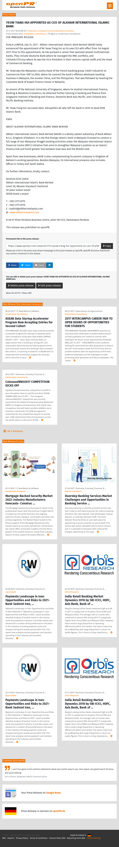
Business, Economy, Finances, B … (31, 374)
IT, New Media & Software (28, 311)
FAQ (4, 838)
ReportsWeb (11, 695)
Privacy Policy (22, 838)
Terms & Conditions (38, 838)
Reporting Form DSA (76, 838)
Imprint (10, 838)
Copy (107, 245)
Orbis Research (72, 592)
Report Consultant (73, 491)
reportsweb (10, 592)
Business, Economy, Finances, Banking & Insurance (51, 31)
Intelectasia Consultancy (35, 34)
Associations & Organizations (89, 311)
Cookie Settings (94, 838)
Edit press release (49, 285)
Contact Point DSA (57, 838)
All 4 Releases (12, 431)
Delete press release (20, 285)
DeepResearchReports (15, 491)
